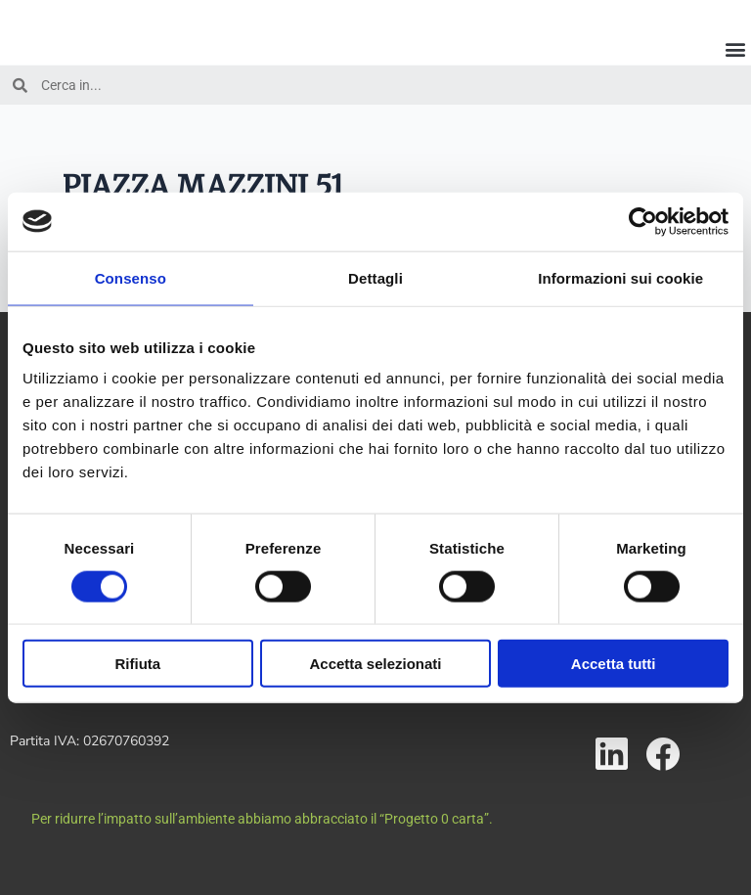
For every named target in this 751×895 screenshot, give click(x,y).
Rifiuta (137, 663)
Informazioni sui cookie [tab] (620, 277)
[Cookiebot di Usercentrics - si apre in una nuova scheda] (643, 221)
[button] (735, 48)
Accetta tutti (613, 663)
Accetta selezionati (375, 663)
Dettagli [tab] (375, 277)
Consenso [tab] (130, 277)
